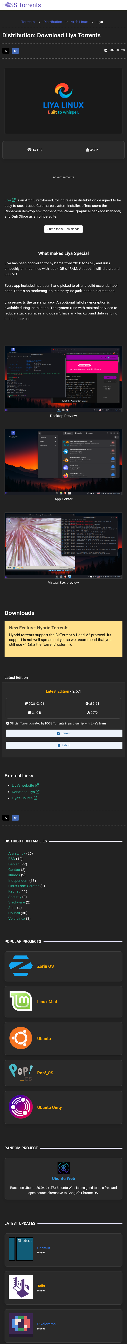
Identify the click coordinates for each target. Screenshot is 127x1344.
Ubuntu (14, 913)
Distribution (53, 22)
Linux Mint (47, 1001)
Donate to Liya (25, 792)
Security (14, 897)
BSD (11, 859)
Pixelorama (46, 1324)
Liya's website (25, 785)
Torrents (28, 22)
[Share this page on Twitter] (5, 51)
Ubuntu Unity (49, 1107)
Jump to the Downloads (63, 229)
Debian (13, 864)
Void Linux (16, 918)
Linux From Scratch (24, 886)
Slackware (16, 902)
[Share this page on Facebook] (15, 51)
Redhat (14, 891)
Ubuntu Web (63, 1178)
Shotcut (43, 1248)
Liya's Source (24, 798)
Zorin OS (45, 966)
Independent (18, 880)
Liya (10, 200)
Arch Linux (79, 22)
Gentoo (14, 869)
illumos (14, 875)
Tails (41, 1286)
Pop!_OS (45, 1072)
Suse (12, 908)
